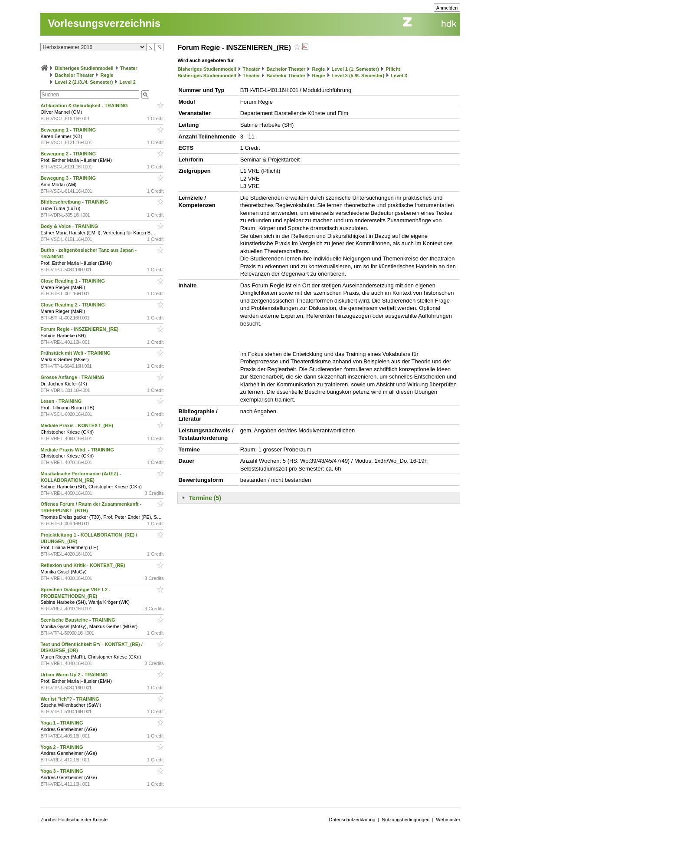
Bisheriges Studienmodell (84, 68)
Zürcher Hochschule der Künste (74, 819)
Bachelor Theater (74, 75)
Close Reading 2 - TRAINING (73, 304)
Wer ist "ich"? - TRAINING (70, 699)
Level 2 (128, 82)
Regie (106, 75)
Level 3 (399, 75)
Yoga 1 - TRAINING (62, 722)
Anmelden (447, 7)
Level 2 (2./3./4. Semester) (84, 82)
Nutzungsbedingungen (405, 819)
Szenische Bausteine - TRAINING (78, 619)
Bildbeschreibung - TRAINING (74, 201)
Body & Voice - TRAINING (69, 226)
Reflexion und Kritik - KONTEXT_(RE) (83, 565)
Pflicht (393, 69)
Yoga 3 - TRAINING (62, 771)
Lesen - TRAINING (61, 401)
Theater (128, 68)
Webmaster (448, 819)
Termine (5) (205, 497)
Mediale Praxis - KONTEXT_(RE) (77, 425)
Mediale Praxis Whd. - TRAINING (77, 449)
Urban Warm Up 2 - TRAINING (74, 674)
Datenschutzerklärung (352, 819)
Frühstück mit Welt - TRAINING (76, 353)
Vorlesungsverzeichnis (104, 23)
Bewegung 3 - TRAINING (68, 178)
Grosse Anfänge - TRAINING (73, 377)
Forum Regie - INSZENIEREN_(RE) (80, 329)
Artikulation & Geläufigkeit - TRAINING (84, 105)
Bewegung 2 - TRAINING (68, 153)
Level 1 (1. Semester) (355, 69)
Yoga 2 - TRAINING (62, 747)
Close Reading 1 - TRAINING (73, 280)
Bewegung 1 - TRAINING (68, 129)
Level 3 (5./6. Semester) (358, 75)
